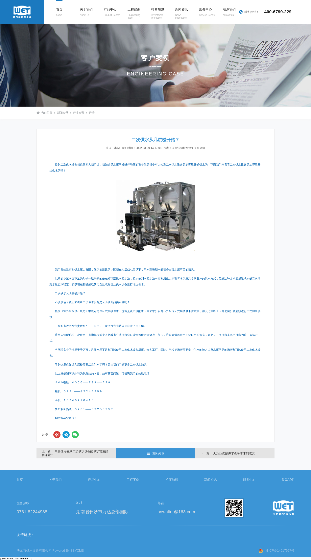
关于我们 (55, 479)
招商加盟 (171, 479)
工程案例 (133, 479)
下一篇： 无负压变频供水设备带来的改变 (228, 453)
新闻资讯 (62, 112)
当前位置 (46, 112)
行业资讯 (78, 112)
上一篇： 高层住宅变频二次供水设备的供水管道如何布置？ (75, 453)
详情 (92, 112)
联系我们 (288, 479)
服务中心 (249, 479)
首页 (20, 479)
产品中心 (94, 479)
